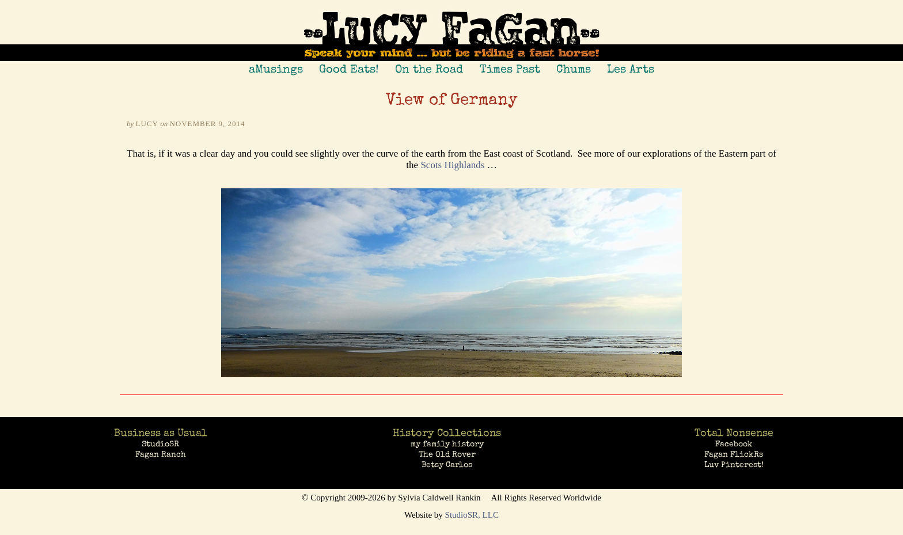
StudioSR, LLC (472, 514)
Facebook (734, 444)
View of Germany (452, 101)
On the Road (429, 69)
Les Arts (630, 69)
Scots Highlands (452, 165)
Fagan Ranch (160, 454)
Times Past (510, 69)
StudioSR (160, 444)
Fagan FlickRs (733, 454)
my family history (447, 444)
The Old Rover (447, 454)
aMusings (276, 69)
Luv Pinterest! (734, 465)
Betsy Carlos (447, 465)
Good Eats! (349, 69)
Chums (573, 69)
